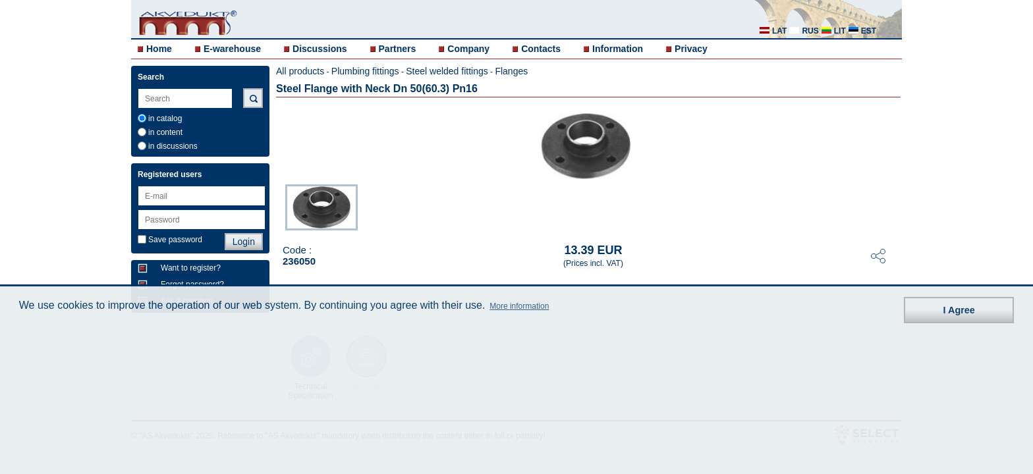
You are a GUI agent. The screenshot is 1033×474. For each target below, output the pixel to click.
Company (468, 48)
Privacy (691, 48)
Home (159, 48)
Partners (397, 48)
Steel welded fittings (447, 71)
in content (165, 132)
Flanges (511, 71)
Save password (175, 239)
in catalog (165, 118)
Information (617, 48)
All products (300, 71)
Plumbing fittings (365, 71)
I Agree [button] (959, 310)
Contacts (541, 48)
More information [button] (519, 306)
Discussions (320, 48)
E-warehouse (232, 48)
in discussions (173, 146)
